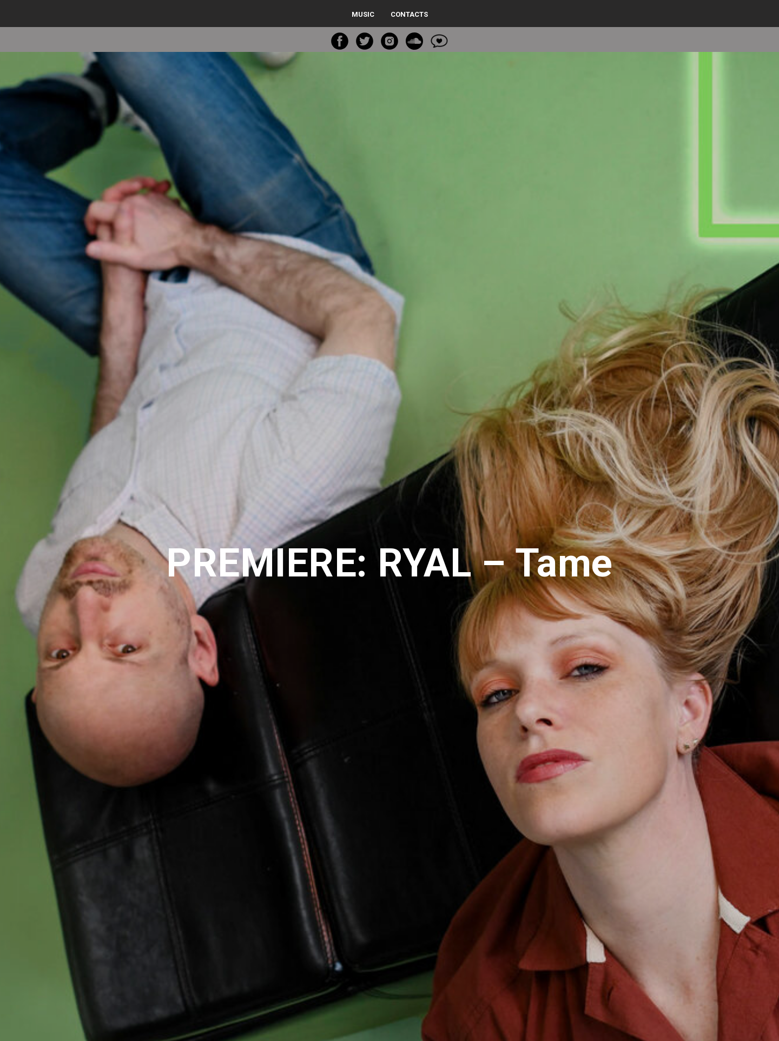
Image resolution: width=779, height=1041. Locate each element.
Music (363, 14)
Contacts (409, 14)
